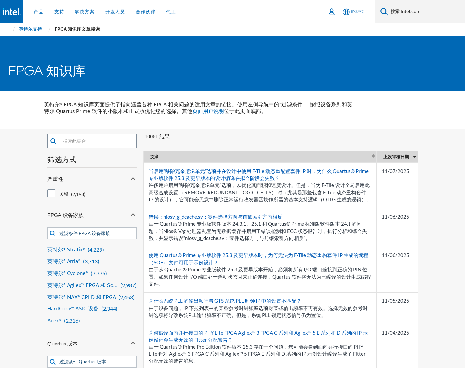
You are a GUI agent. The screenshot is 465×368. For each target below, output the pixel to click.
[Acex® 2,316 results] (92, 321)
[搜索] (384, 11)
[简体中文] (353, 11)
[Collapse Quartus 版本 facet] (133, 342)
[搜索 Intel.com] (426, 11)
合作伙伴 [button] (146, 12)
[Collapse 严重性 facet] (133, 177)
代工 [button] (171, 12)
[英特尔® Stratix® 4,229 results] (92, 249)
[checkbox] (51, 193)
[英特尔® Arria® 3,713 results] (92, 261)
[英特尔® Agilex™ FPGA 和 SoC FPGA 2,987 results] (92, 285)
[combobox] (97, 141)
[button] (53, 141)
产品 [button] (39, 12)
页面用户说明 (208, 111)
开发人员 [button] (115, 12)
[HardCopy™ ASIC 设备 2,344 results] (92, 309)
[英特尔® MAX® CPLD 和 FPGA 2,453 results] (92, 297)
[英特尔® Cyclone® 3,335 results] (92, 273)
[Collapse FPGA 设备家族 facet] (133, 213)
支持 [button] (59, 12)
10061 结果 (157, 136)
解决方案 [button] (85, 12)
